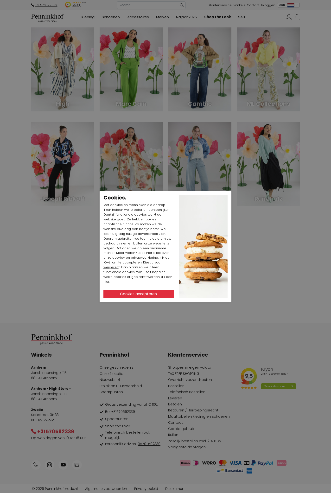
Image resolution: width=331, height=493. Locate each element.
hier (149, 252)
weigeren (111, 267)
